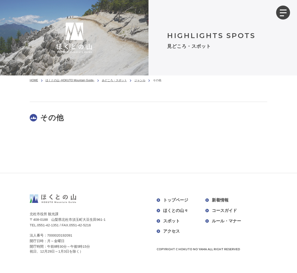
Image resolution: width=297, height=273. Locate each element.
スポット (171, 221)
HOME (34, 80)
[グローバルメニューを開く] (283, 13)
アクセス (171, 231)
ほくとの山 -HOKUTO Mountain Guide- (69, 80)
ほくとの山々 (175, 210)
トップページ (175, 200)
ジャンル (139, 80)
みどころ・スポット (114, 80)
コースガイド (224, 210)
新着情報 (220, 200)
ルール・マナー (226, 221)
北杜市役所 (38, 214)
